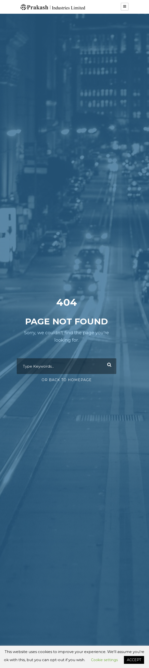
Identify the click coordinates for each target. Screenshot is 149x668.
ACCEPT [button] (134, 660)
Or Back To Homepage (67, 380)
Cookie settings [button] (104, 660)
